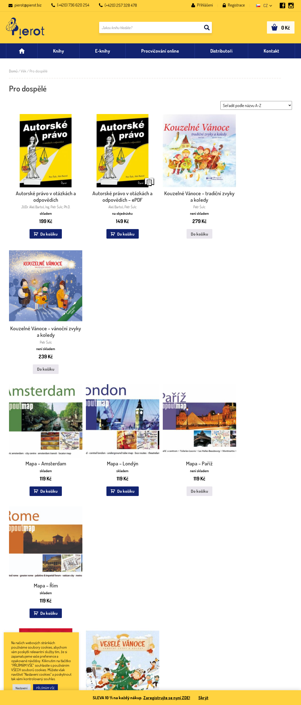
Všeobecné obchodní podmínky (31, 601)
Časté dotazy (17, 608)
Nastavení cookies (21, 628)
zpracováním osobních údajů (241, 540)
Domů (13, 72)
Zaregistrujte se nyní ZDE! (166, 697)
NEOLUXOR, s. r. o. (78, 587)
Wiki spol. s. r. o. (77, 601)
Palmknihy (131, 601)
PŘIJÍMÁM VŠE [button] (45, 688)
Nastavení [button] (22, 688)
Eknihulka (131, 615)
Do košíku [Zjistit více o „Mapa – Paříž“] (186, 345)
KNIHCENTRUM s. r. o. (81, 635)
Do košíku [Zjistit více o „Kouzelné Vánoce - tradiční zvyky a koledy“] (186, 229)
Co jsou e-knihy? (20, 615)
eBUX (127, 587)
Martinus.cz (132, 608)
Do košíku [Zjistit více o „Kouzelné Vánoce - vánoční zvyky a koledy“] (257, 229)
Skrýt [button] (203, 697)
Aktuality (13, 587)
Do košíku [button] (46, 229)
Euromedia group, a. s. (82, 594)
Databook (130, 594)
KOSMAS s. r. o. (76, 628)
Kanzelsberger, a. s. (79, 608)
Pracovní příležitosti (22, 621)
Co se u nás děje (194, 587)
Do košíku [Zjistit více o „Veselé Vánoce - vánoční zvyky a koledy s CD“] (114, 474)
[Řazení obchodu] (256, 106)
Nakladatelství (17, 594)
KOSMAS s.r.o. (134, 621)
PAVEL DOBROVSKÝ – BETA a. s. (89, 621)
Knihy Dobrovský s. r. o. (82, 615)
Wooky (128, 628)
